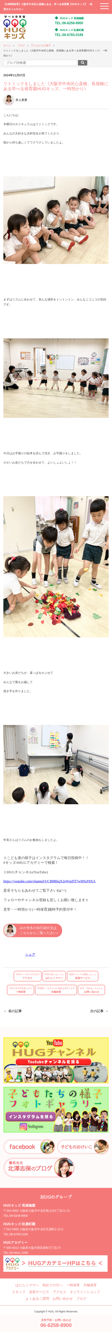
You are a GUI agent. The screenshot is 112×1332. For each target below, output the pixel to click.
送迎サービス (82, 976)
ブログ (21, 45)
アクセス (27, 976)
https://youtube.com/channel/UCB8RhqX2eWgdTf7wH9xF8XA (49, 881)
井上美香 (15, 100)
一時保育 (20, 990)
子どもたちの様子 (41, 45)
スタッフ (18, 1292)
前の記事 (15, 1011)
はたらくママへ (54, 976)
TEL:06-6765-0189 (69, 35)
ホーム (7, 45)
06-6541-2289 (19, 1252)
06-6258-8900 (19, 1215)
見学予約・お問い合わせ (56, 1323)
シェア (30, 954)
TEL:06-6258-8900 (69, 23)
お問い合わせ (91, 990)
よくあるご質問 (37, 1298)
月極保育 (56, 990)
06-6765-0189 (19, 1234)
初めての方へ (52, 1285)
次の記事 (97, 1011)
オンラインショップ (85, 1292)
